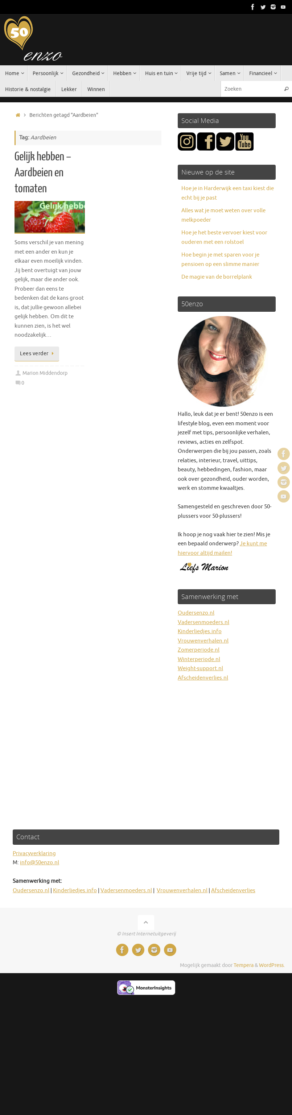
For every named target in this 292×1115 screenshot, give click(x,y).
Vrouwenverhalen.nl (203, 641)
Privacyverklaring (34, 853)
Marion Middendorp (44, 373)
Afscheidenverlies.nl (203, 678)
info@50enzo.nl (39, 862)
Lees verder (38, 354)
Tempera (244, 965)
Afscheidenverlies (233, 890)
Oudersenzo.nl (196, 613)
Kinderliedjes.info (200, 631)
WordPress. (272, 965)
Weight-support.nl (200, 668)
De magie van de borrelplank (216, 277)
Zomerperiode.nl (198, 650)
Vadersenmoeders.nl (203, 622)
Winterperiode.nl (199, 659)
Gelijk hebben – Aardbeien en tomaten (43, 172)
